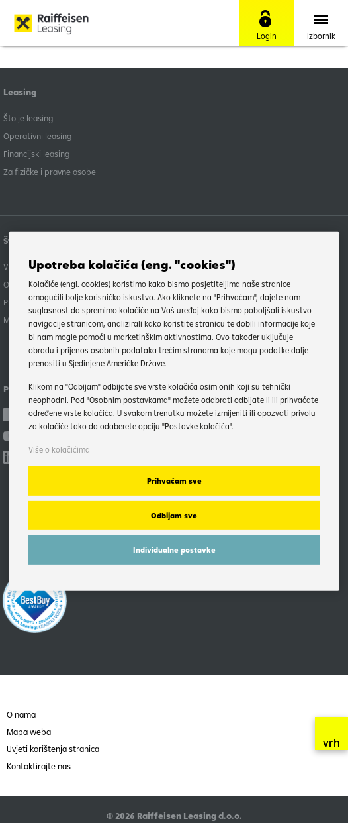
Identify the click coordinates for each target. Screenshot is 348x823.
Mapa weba (29, 731)
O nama (21, 714)
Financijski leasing (36, 153)
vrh (331, 736)
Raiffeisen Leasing (73, 23)
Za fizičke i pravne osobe (49, 171)
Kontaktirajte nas (39, 766)
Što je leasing (28, 118)
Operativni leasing (37, 136)
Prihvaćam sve (174, 481)
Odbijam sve (174, 515)
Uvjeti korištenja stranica (53, 748)
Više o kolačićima (59, 450)
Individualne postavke (174, 550)
